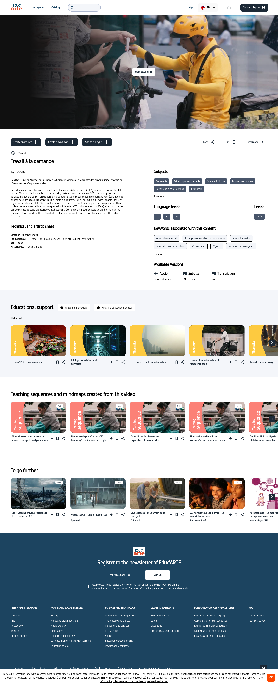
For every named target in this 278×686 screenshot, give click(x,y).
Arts (13, 620)
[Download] (255, 142)
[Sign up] (157, 575)
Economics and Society (63, 636)
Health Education (160, 615)
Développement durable (187, 181)
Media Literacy (58, 625)
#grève (217, 246)
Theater (15, 631)
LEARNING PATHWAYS (162, 607)
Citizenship (156, 625)
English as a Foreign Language (210, 625)
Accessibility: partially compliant (156, 668)
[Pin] (231, 142)
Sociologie (161, 181)
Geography (57, 631)
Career (154, 620)
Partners (57, 668)
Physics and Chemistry (117, 646)
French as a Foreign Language (210, 615)
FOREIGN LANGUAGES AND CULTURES (214, 607)
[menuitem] (17, 7)
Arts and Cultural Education (165, 631)
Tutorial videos (256, 615)
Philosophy (17, 625)
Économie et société (242, 181)
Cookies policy (102, 668)
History (54, 615)
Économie (196, 189)
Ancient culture (19, 636)
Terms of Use (39, 668)
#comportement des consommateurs (205, 238)
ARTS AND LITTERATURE (24, 607)
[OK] (271, 678)
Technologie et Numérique (170, 189)
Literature (16, 615)
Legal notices (18, 668)
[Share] (209, 142)
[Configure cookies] (78, 668)
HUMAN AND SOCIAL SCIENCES (67, 607)
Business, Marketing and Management (71, 641)
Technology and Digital (117, 620)
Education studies (60, 646)
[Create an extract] (26, 142)
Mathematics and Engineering (121, 615)
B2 (167, 216)
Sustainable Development (119, 641)
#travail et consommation (170, 246)
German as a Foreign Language (210, 620)
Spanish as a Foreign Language (210, 631)
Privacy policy (124, 668)
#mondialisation (241, 238)
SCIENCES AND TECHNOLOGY (120, 607)
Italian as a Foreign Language (209, 636)
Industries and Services (117, 625)
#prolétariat (198, 246)
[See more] (16, 216)
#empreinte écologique (241, 246)
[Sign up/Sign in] (254, 8)
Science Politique (216, 181)
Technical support (257, 620)
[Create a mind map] (61, 142)
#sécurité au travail (166, 238)
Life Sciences (111, 631)
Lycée (259, 216)
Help (250, 607)
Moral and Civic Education (64, 620)
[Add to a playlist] (97, 142)
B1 (176, 216)
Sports (108, 636)
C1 (157, 216)
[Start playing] (143, 72)
